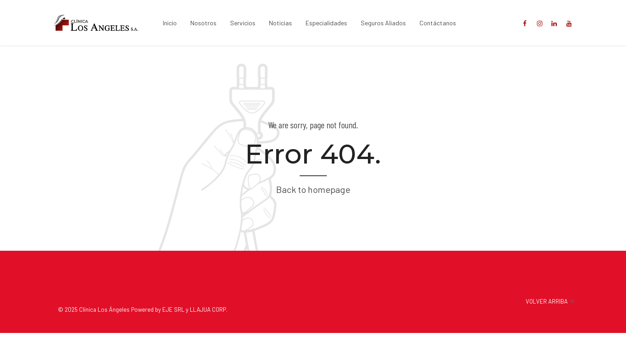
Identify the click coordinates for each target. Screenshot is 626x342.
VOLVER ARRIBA (547, 301)
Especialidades (326, 23)
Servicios (242, 23)
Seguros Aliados (383, 23)
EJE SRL (173, 309)
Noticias (280, 23)
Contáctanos (437, 23)
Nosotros (203, 23)
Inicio (170, 23)
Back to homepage (313, 189)
